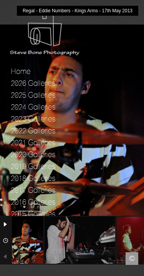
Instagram (138, 270)
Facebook (6, 270)
